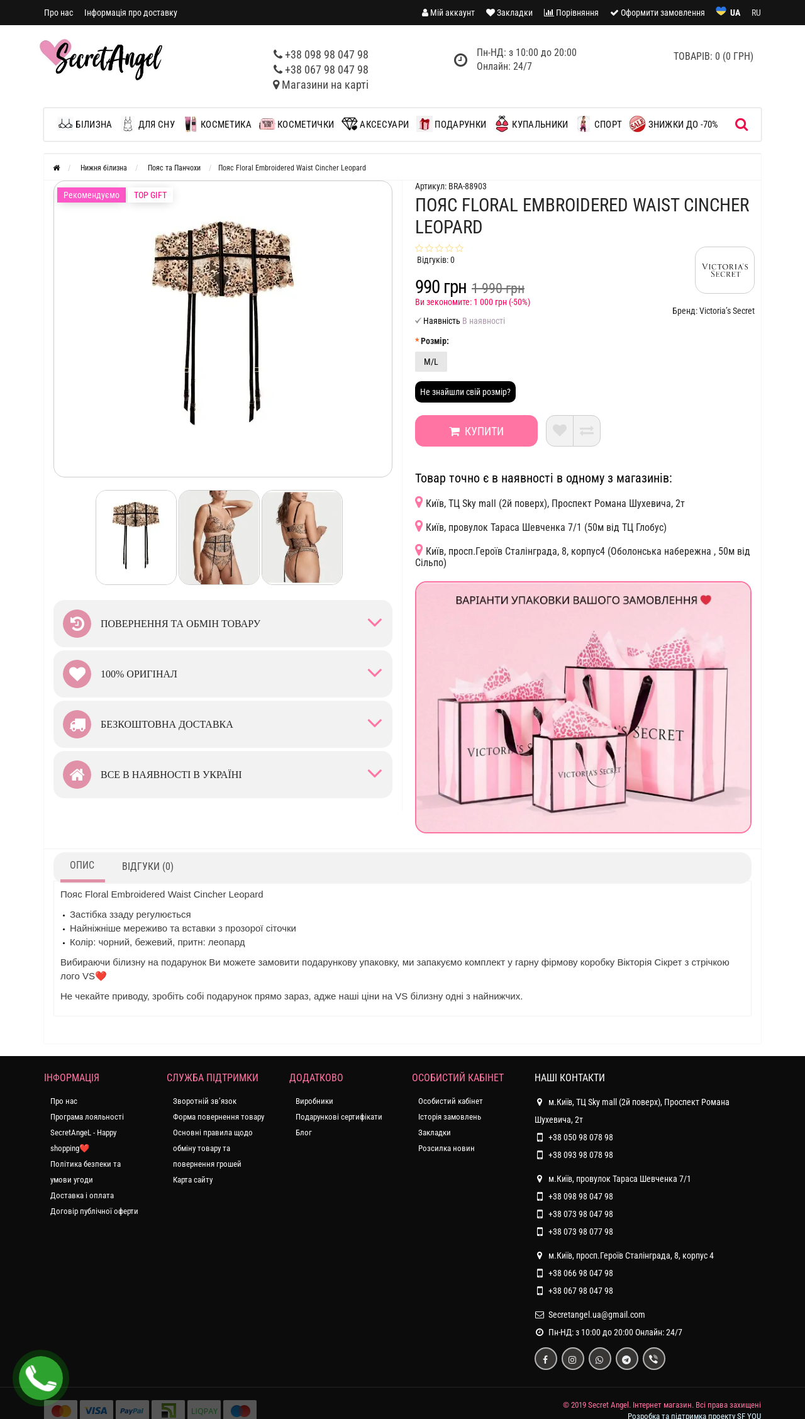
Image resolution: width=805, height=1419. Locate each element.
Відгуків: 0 (436, 260)
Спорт (598, 124)
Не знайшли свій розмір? (465, 392)
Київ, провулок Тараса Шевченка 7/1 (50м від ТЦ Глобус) (541, 526)
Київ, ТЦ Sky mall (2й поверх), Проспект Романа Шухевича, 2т (550, 502)
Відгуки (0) (148, 866)
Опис (82, 865)
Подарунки (451, 124)
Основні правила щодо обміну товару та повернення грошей (213, 1148)
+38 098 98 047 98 (327, 54)
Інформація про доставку (130, 13)
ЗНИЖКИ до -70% (674, 124)
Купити (474, 431)
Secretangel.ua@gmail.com (596, 1315)
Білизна (88, 124)
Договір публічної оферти (94, 1211)
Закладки (434, 1132)
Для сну (146, 124)
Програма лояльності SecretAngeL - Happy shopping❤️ (87, 1132)
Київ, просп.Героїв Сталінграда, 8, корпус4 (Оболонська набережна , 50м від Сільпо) (582, 556)
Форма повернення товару (218, 1116)
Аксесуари (375, 124)
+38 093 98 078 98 (580, 1155)
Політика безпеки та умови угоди (85, 1171)
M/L (431, 362)
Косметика (217, 124)
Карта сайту (193, 1179)
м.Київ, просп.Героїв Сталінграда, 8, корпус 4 (624, 1255)
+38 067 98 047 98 (327, 69)
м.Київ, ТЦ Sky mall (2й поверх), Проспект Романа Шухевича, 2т (632, 1109)
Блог (304, 1132)
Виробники (314, 1101)
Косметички (296, 124)
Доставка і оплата (82, 1195)
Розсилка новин (446, 1148)
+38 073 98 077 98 (580, 1232)
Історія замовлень (449, 1116)
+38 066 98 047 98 (580, 1273)
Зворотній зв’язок (204, 1101)
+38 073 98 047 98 (580, 1214)
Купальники (531, 124)
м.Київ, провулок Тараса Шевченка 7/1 (613, 1179)
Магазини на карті (325, 84)
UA (735, 13)
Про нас (58, 13)
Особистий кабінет (450, 1101)
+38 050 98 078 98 (580, 1137)
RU (756, 13)
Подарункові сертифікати (339, 1116)
